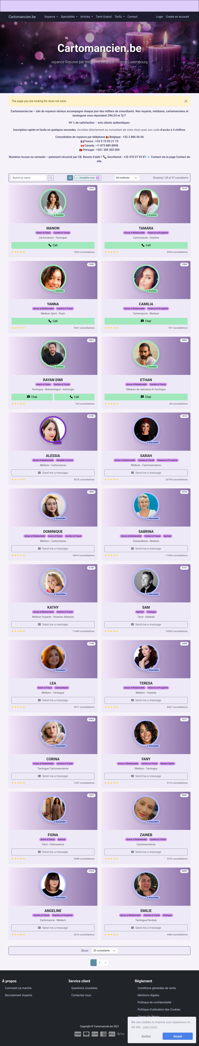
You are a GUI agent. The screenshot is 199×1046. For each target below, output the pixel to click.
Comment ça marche (18, 988)
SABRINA (146, 536)
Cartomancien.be (22, 17)
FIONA (53, 847)
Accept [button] (177, 1036)
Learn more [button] (150, 1027)
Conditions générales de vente (157, 988)
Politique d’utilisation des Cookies (159, 1009)
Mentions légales (148, 995)
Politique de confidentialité (154, 1002)
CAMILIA (146, 308)
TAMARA (146, 240)
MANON (52, 232)
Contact (132, 16)
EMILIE (146, 923)
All (70, 177)
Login (159, 16)
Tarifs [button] (118, 16)
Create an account (177, 16)
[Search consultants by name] (29, 178)
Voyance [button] (50, 16)
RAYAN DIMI (53, 392)
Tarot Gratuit (104, 16)
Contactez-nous (81, 995)
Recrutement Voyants (18, 995)
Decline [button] (146, 1036)
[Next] (106, 962)
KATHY (53, 620)
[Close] (186, 101)
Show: (85, 950)
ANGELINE (53, 915)
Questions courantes (84, 988)
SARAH (146, 468)
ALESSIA (53, 460)
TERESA (145, 695)
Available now (88, 178)
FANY (146, 763)
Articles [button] (85, 16)
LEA (53, 688)
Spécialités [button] (68, 16)
